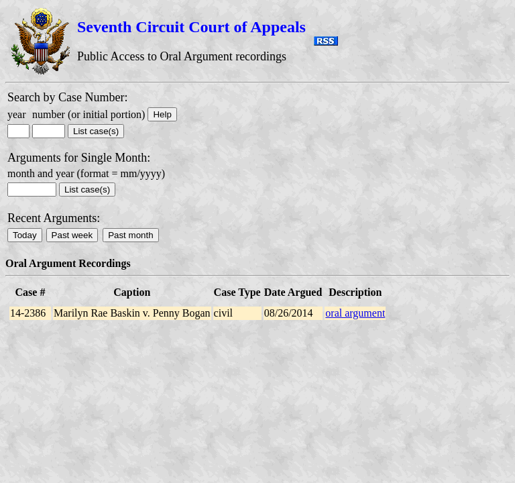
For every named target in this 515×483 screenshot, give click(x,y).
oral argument (355, 313)
